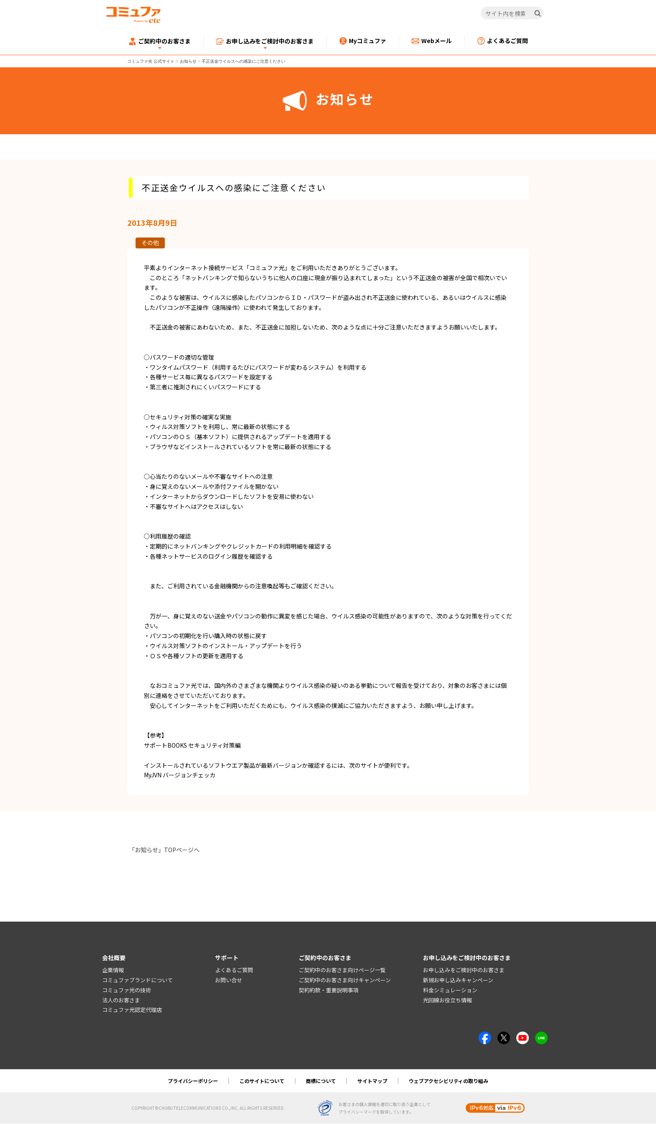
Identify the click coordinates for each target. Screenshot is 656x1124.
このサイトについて (261, 1081)
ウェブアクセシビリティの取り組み (448, 1081)
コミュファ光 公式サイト (150, 61)
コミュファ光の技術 (126, 990)
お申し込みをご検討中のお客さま (464, 970)
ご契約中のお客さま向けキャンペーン (345, 980)
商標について (321, 1081)
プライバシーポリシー (193, 1081)
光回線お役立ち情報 (447, 1000)
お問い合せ (228, 980)
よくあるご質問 (234, 970)
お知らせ (188, 61)
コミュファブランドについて (137, 980)
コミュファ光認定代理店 (132, 1010)
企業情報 (113, 970)
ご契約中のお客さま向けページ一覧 (342, 970)
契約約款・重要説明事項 (329, 990)
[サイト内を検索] (512, 13)
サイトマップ (372, 1081)
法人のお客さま (121, 1000)
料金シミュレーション (450, 990)
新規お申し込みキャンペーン (458, 980)
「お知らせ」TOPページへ (164, 850)
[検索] (537, 13)
